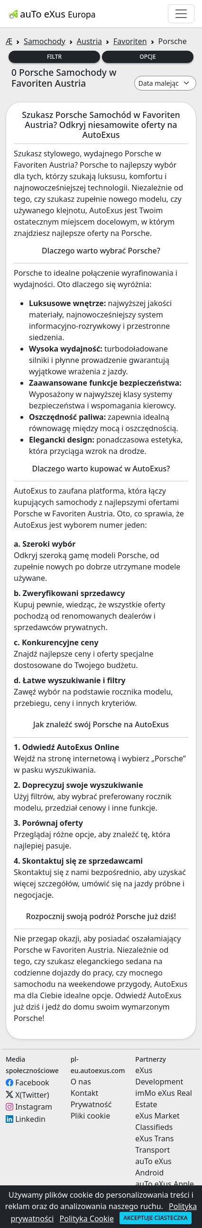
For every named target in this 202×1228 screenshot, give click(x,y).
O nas (81, 1081)
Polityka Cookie (87, 1218)
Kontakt (85, 1093)
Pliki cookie (90, 1116)
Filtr (54, 57)
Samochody (44, 41)
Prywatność (91, 1104)
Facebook (32, 1082)
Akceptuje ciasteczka (155, 1218)
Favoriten (130, 41)
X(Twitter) (32, 1094)
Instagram (33, 1107)
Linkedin (30, 1119)
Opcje (147, 57)
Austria (89, 41)
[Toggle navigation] (181, 13)
